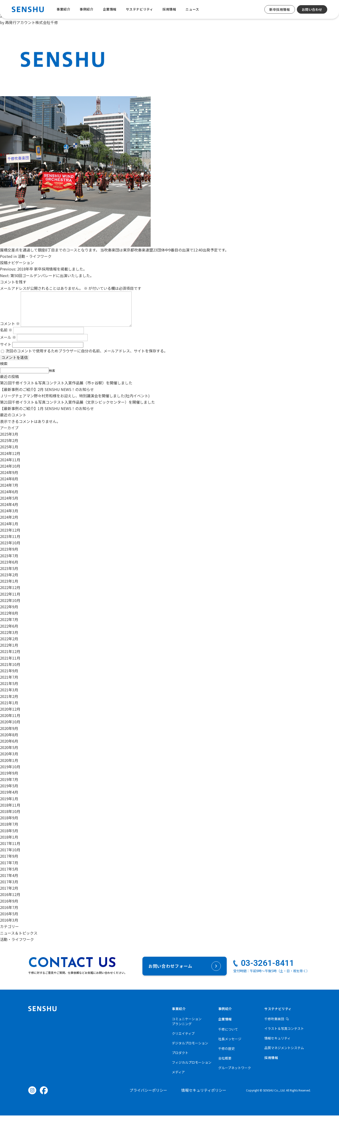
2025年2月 (9, 448)
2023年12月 (10, 537)
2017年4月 (9, 883)
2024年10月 (10, 473)
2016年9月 (9, 908)
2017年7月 (9, 870)
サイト (5, 351)
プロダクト (180, 1060)
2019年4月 (9, 799)
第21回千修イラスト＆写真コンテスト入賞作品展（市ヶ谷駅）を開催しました (66, 390)
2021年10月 (10, 672)
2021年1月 (9, 710)
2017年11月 (10, 851)
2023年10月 (10, 550)
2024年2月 (9, 524)
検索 (4, 371)
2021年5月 (9, 691)
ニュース (192, 9)
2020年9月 (9, 736)
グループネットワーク (234, 1075)
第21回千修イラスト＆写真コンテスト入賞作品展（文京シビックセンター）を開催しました (77, 409)
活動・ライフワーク (35, 256)
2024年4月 (9, 512)
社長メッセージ (229, 1046)
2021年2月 (9, 704)
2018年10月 (10, 819)
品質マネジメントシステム (284, 1055)
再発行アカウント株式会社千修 (31, 22)
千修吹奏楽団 (274, 1026)
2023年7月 (9, 563)
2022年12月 (10, 595)
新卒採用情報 (279, 9)
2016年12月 (10, 902)
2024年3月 (9, 518)
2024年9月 (9, 480)
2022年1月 (9, 652)
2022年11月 (10, 601)
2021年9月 (9, 678)
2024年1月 (9, 531)
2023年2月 (9, 582)
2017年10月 (10, 857)
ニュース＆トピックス (18, 940)
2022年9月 (9, 614)
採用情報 (169, 9)
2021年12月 (10, 659)
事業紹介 (63, 9)
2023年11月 (10, 544)
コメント (10, 331)
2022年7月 (9, 627)
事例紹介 (86, 9)
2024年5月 (9, 505)
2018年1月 (9, 844)
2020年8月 (9, 742)
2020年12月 (10, 716)
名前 (6, 337)
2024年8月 (9, 486)
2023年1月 (9, 588)
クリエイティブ (183, 1041)
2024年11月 (10, 467)
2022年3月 (9, 640)
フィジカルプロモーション (191, 1069)
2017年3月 (9, 889)
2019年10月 (10, 774)
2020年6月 (9, 748)
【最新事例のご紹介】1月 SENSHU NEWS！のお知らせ (47, 416)
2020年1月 (9, 768)
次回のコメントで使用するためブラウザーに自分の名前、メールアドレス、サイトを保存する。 (87, 358)
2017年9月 (9, 863)
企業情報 (110, 9)
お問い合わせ (312, 9)
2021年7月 (9, 684)
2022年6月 (9, 633)
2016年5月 (9, 921)
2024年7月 (9, 492)
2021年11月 (10, 665)
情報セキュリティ (277, 1045)
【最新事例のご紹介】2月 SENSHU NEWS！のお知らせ (47, 397)
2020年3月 (9, 761)
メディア (178, 1079)
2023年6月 (9, 569)
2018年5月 (9, 838)
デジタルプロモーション (190, 1050)
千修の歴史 (226, 1056)
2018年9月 (9, 825)
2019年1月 (9, 806)
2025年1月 (9, 454)
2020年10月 (10, 729)
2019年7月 (9, 787)
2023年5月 (9, 576)
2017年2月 (9, 895)
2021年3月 (9, 697)
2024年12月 (10, 461)
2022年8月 (9, 620)
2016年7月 (9, 915)
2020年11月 (10, 723)
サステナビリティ (139, 9)
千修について (228, 1036)
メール (8, 344)
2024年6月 (9, 499)
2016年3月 (9, 927)
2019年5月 (9, 793)
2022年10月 (10, 608)
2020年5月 (9, 755)
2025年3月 (9, 441)
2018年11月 (10, 812)
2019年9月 (9, 780)
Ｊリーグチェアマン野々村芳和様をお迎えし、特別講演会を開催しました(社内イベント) (75, 403)
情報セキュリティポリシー (203, 1097)
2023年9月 (9, 556)
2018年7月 (9, 831)
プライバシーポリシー (148, 1097)
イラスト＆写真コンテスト (284, 1036)
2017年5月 (9, 876)
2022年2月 (9, 646)
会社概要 (224, 1065)
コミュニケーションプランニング (187, 1029)
